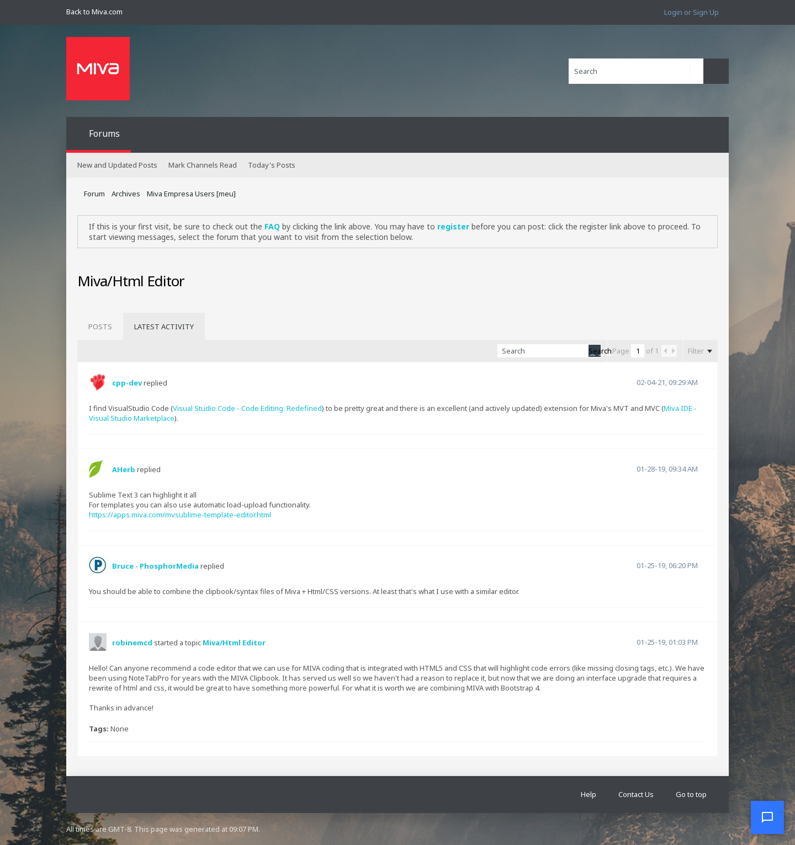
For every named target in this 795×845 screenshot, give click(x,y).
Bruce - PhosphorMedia (155, 566)
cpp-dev (127, 383)
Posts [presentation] (100, 326)
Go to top (691, 794)
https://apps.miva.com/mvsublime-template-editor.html (180, 515)
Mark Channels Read (202, 165)
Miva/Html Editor (234, 643)
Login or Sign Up (691, 12)
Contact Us (636, 794)
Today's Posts (271, 165)
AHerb (123, 469)
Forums (104, 133)
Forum (94, 194)
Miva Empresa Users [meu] (191, 194)
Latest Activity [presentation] (164, 326)
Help (588, 794)
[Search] (636, 71)
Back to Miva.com (94, 12)
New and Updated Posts (117, 165)
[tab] (100, 326)
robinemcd (132, 643)
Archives (126, 194)
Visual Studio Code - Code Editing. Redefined (247, 408)
